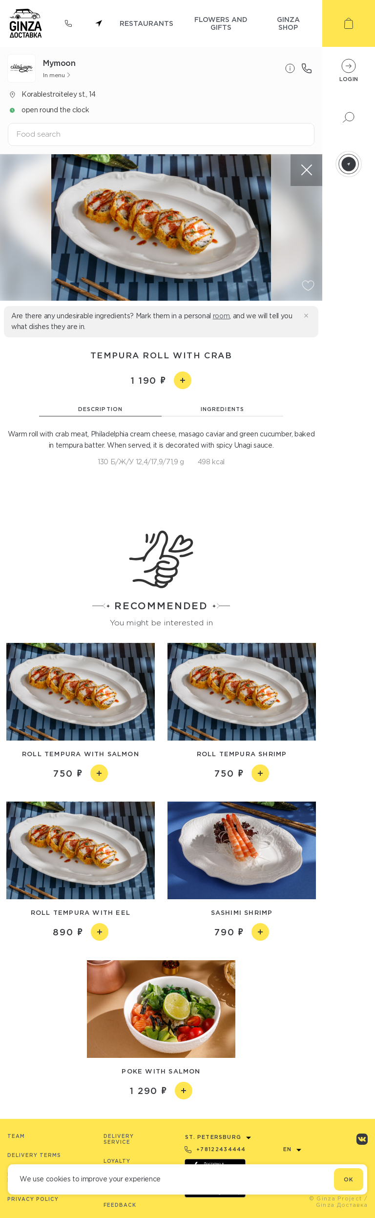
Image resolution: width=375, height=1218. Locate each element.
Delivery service (119, 1139)
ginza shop (288, 23)
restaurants (146, 23)
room (221, 316)
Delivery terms (34, 1155)
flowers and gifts (221, 23)
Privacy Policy (33, 1199)
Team (16, 1136)
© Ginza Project (335, 1198)
